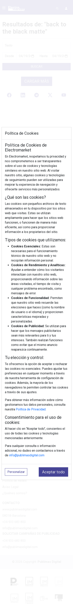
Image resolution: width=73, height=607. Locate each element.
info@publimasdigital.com (26, 455)
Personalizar (16, 472)
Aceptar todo (53, 472)
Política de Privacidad (31, 409)
